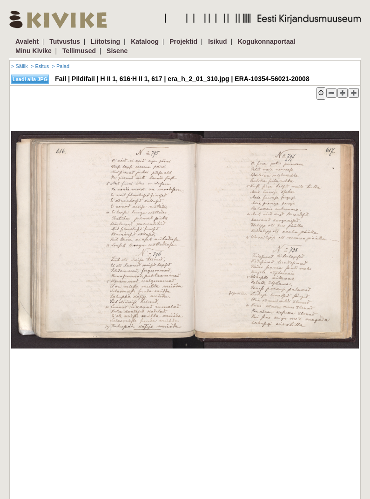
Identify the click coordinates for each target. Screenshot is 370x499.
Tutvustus (64, 41)
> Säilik (19, 66)
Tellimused (79, 51)
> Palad (60, 66)
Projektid (183, 41)
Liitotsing (105, 41)
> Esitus (40, 66)
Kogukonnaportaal (267, 41)
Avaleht (27, 41)
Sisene (117, 51)
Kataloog (145, 41)
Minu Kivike (33, 51)
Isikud (217, 41)
